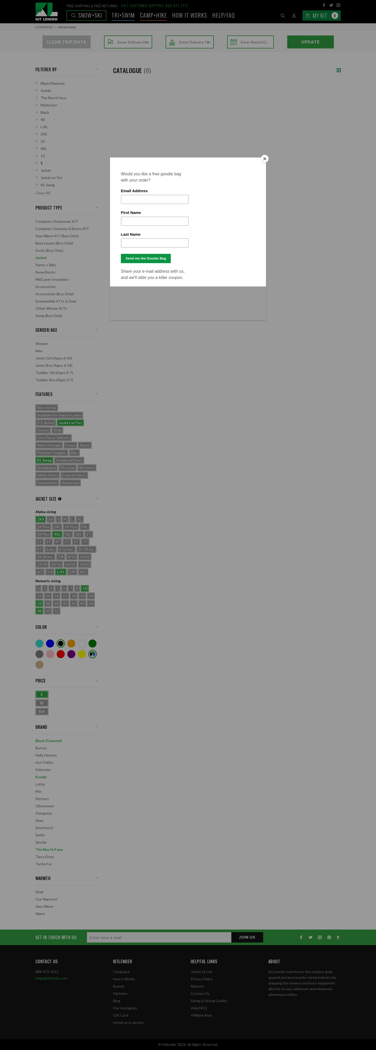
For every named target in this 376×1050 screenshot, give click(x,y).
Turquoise (39, 643)
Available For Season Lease (59, 415)
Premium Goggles (52, 452)
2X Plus (71, 526)
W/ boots (86, 467)
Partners (120, 993)
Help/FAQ (223, 15)
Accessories (45, 286)
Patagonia (43, 813)
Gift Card (120, 1015)
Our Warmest (46, 899)
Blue (50, 643)
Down (70, 445)
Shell (57, 430)
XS (50, 519)
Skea (39, 820)
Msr (38, 791)
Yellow (82, 654)
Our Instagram (125, 1008)
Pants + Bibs (45, 265)
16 (56, 596)
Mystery (42, 798)
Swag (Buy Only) (48, 315)
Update (310, 41)
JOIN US (247, 937)
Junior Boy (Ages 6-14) (54, 365)
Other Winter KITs (51, 308)
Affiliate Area (201, 1015)
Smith (40, 835)
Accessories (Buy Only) (54, 294)
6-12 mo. (66, 549)
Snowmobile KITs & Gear (56, 301)
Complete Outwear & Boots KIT (62, 228)
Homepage (44, 27)
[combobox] (133, 42)
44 (82, 603)
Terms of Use (201, 971)
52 (56, 611)
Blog (116, 1000)
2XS (44, 134)
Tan (39, 665)
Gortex (43, 430)
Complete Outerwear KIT (56, 221)
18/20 (85, 564)
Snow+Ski (86, 15)
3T (48, 542)
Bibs (74, 452)
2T (39, 542)
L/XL (44, 127)
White (82, 643)
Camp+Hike (153, 15)
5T (66, 542)
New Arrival (46, 407)
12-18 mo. (86, 549)
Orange (71, 643)
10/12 (85, 557)
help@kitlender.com (51, 978)
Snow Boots (45, 272)
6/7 (40, 572)
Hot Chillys (44, 762)
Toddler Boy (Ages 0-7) (54, 380)
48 (43, 119)
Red (61, 654)
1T (88, 534)
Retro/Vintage (49, 445)
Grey (39, 654)
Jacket (46, 170)
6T (76, 542)
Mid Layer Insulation (52, 279)
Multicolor (49, 105)
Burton (41, 748)
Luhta (40, 784)
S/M (72, 572)
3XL (85, 526)
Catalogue (121, 971)
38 (56, 603)
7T (85, 542)
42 (74, 603)
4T (57, 542)
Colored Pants (74, 475)
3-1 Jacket (45, 422)
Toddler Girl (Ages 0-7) (54, 372)
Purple (71, 654)
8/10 (72, 557)
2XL (57, 526)
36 (48, 603)
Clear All (42, 193)
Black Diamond (53, 83)
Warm (40, 913)
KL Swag (48, 185)
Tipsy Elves (44, 856)
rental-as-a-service (128, 1022)
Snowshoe (70, 482)
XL (80, 519)
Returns (197, 986)
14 (48, 596)
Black (45, 112)
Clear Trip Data (66, 41)
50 (48, 611)
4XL (44, 148)
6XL (79, 534)
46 (91, 603)
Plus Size (67, 467)
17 (65, 596)
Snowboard (46, 467)
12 (39, 596)
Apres (85, 445)
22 (43, 141)
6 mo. (50, 549)
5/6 (50, 572)
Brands (118, 986)
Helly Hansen (46, 755)
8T (39, 549)
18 (74, 596)
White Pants (47, 475)
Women (41, 343)
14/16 (56, 564)
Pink (50, 654)
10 (43, 156)
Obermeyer (44, 806)
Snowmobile (47, 482)
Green (93, 643)
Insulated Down (69, 460)
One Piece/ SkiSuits (53, 437)
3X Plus (43, 534)
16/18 (70, 564)
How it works (189, 15)
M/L (83, 572)
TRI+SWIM (123, 15)
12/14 (42, 564)
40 (65, 603)
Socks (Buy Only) (49, 250)
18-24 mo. (45, 557)
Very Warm (44, 906)
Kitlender (43, 769)
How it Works (124, 979)
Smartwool (44, 827)
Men (39, 351)
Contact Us (200, 993)
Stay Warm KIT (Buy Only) (56, 236)
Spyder (41, 842)
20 (82, 596)
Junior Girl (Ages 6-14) (53, 358)
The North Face (54, 98)
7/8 (60, 557)
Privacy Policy (202, 979)
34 (91, 596)
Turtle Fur (43, 864)
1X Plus (43, 526)
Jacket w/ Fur (52, 177)
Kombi (46, 90)
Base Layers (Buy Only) (54, 243)
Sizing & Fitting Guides (209, 1000)
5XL (68, 534)
